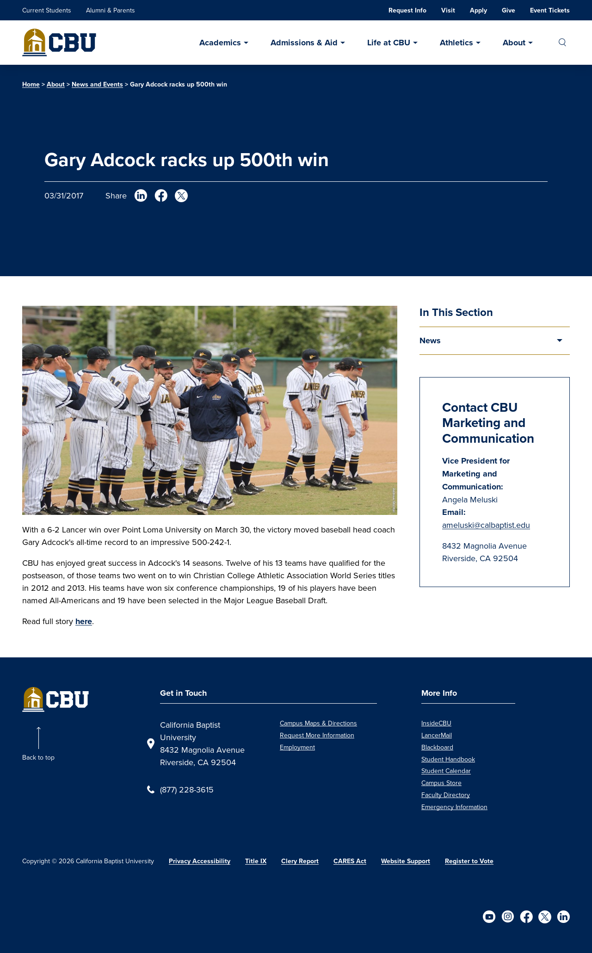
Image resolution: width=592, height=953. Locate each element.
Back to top (38, 757)
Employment (297, 747)
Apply (478, 10)
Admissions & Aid (304, 43)
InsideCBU (436, 723)
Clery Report (300, 861)
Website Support (405, 861)
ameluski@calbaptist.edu (486, 525)
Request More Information (317, 735)
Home (31, 84)
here (83, 621)
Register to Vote (469, 861)
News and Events (97, 84)
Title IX (255, 861)
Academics (220, 43)
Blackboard (437, 747)
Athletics (456, 43)
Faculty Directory (445, 794)
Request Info (407, 10)
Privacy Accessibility (199, 861)
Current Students (46, 10)
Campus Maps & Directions (318, 723)
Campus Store (441, 782)
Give (508, 10)
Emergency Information (454, 806)
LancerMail (436, 735)
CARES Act (349, 861)
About (514, 43)
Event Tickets (550, 10)
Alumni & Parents (110, 10)
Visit (448, 10)
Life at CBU (388, 43)
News (430, 340)
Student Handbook (448, 759)
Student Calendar (446, 770)
